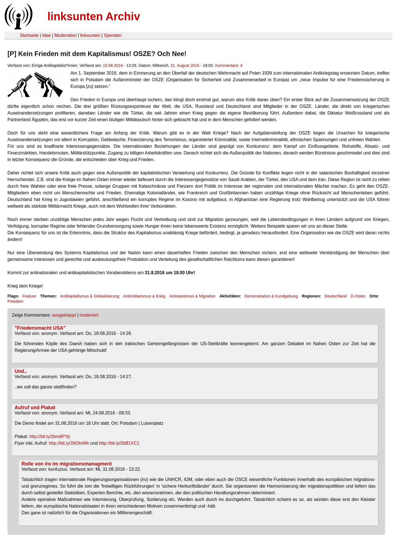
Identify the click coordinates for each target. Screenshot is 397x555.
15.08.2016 (113, 65)
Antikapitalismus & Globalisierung (89, 296)
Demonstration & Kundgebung (271, 296)
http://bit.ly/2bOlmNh (69, 443)
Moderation (65, 35)
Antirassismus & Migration (192, 296)
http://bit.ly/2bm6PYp (49, 436)
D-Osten (358, 296)
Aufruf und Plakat (35, 407)
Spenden (112, 35)
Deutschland (335, 296)
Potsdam (15, 301)
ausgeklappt (64, 315)
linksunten (90, 35)
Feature (29, 296)
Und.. (21, 371)
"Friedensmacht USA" (40, 328)
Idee (46, 35)
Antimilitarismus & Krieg (144, 296)
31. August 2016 (184, 65)
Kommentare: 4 (228, 65)
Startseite (29, 35)
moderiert (89, 315)
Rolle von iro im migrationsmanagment (67, 464)
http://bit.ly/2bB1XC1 (119, 443)
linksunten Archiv (93, 16)
